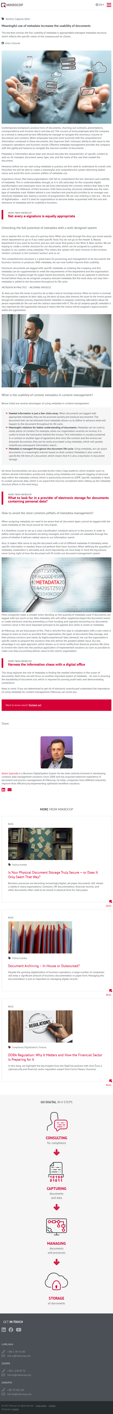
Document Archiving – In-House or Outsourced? (44, 966)
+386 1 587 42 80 (16, 1351)
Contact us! (35, 705)
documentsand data (56, 1193)
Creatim (15, 1409)
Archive (10, 18)
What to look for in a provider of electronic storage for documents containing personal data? (58, 499)
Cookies (52, 1405)
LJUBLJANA (7, 1344)
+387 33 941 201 (15, 1389)
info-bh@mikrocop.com (19, 1394)
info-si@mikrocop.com (19, 1355)
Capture (19, 18)
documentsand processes (56, 1247)
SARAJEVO (7, 1382)
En (100, 5)
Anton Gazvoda (12, 43)
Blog (108, 905)
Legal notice (41, 1405)
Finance (42, 1047)
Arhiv (27, 18)
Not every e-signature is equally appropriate (41, 216)
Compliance (17, 1047)
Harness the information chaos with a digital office (46, 664)
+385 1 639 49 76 (16, 1370)
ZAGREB (6, 1363)
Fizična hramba (19, 864)
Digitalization (31, 1047)
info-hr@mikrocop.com (19, 1375)
